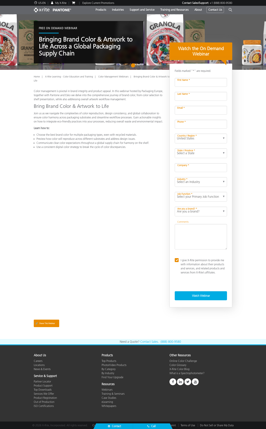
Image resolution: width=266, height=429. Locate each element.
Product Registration (45, 397)
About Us (40, 355)
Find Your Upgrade (112, 377)
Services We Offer (44, 393)
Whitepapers (109, 406)
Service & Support (45, 376)
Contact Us (215, 9)
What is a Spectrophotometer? (186, 373)
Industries (118, 9)
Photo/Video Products (114, 365)
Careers (38, 361)
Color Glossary (177, 365)
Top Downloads (43, 389)
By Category (109, 369)
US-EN (42, 3)
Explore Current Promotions (98, 3)
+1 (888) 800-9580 (221, 3)
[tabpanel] (133, 42)
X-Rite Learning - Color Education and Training (69, 76)
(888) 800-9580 (170, 342)
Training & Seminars (113, 393)
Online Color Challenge (183, 361)
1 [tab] (134, 66)
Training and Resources (174, 9)
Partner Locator (42, 381)
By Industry (108, 373)
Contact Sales (149, 342)
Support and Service (142, 9)
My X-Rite (60, 3)
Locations (39, 365)
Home (37, 76)
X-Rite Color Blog (179, 369)
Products (101, 9)
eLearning (107, 402)
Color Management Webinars (113, 76)
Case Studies (109, 397)
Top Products (109, 361)
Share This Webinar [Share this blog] (45, 323)
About (198, 9)
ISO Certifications (44, 406)
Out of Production (44, 402)
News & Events (42, 369)
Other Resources (180, 355)
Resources (108, 384)
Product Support (43, 385)
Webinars (107, 389)
